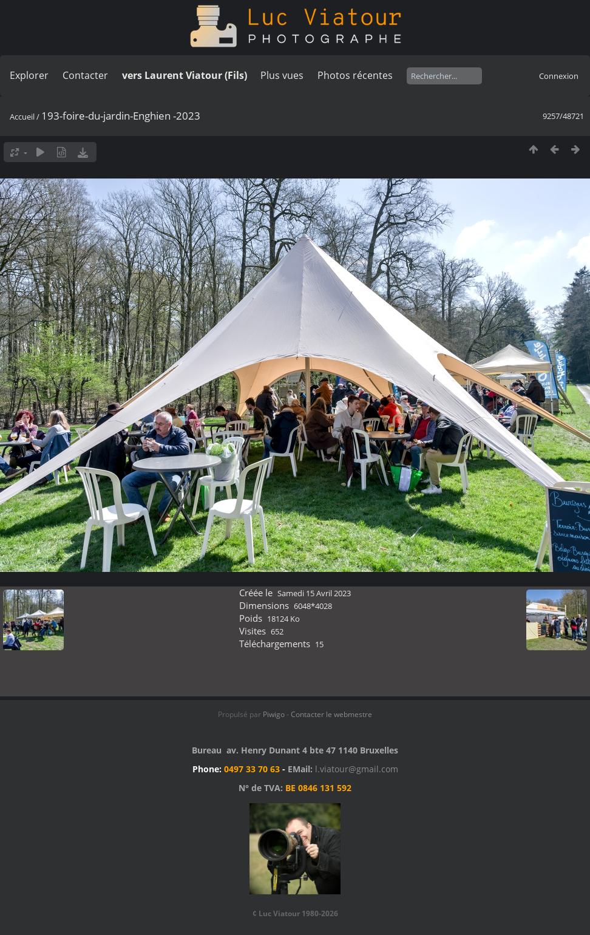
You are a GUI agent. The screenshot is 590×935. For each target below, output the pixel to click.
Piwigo (274, 714)
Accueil (22, 116)
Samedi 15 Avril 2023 (314, 593)
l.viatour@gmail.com (356, 769)
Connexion (558, 75)
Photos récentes (355, 75)
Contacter (85, 75)
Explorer (29, 75)
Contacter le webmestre (331, 714)
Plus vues (281, 75)
